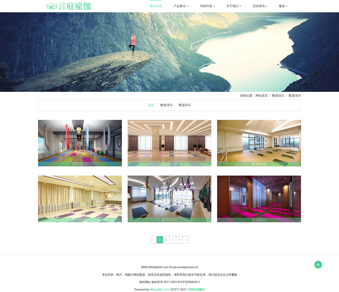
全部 (151, 105)
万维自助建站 (196, 289)
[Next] (186, 239)
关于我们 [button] (233, 6)
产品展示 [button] (181, 6)
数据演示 (278, 95)
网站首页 (156, 6)
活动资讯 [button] (260, 6)
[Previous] (153, 239)
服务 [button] (283, 6)
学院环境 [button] (207, 6)
